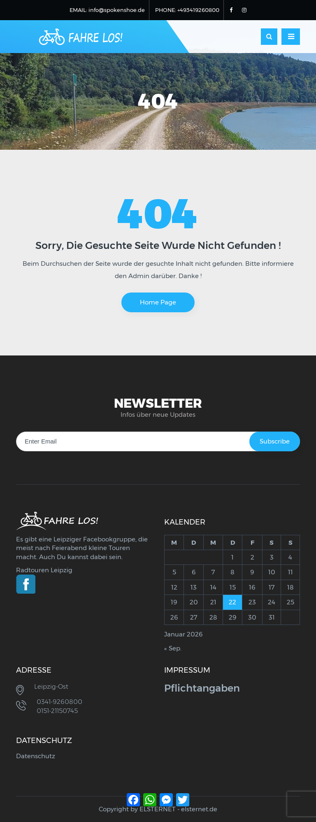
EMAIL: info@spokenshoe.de (107, 10)
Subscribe (275, 441)
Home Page (158, 302)
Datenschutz (35, 756)
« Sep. (172, 648)
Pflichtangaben (202, 688)
